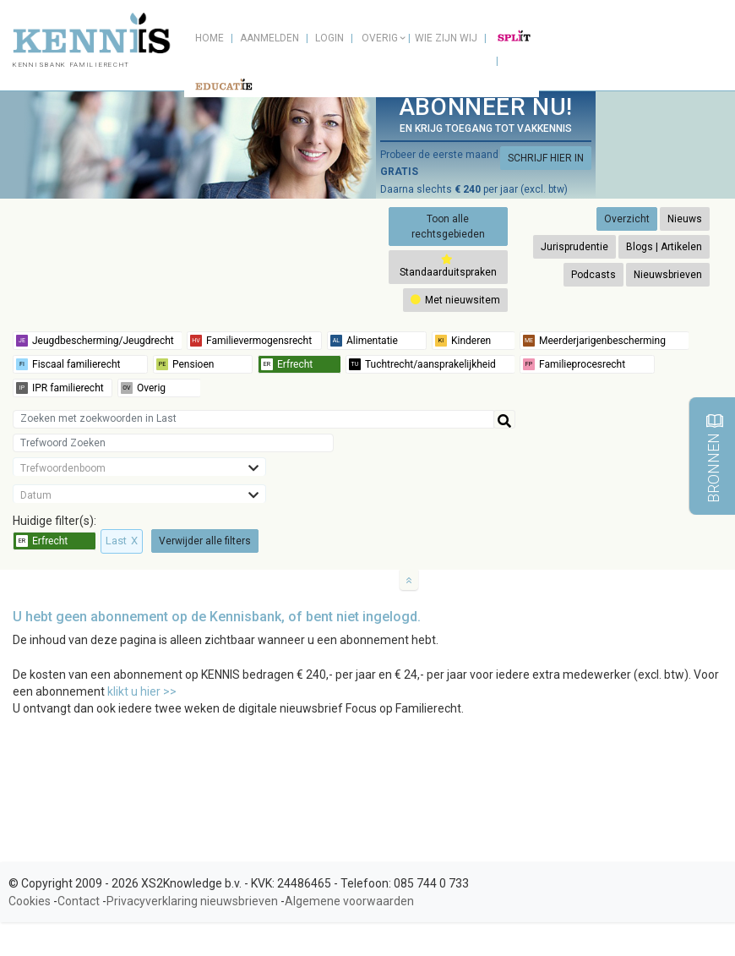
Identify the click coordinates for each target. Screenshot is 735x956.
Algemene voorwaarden (349, 901)
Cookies (29, 901)
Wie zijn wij (446, 38)
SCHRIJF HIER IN (546, 158)
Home (209, 38)
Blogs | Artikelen (664, 247)
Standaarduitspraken (448, 266)
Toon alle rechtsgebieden (448, 226)
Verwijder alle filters (205, 541)
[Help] (504, 419)
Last (122, 540)
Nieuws (684, 219)
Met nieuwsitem (455, 300)
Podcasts (593, 275)
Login (329, 38)
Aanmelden (269, 38)
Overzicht (627, 219)
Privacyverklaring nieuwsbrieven (192, 901)
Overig (380, 38)
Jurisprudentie (574, 247)
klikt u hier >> (142, 691)
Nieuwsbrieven (668, 275)
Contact (78, 901)
